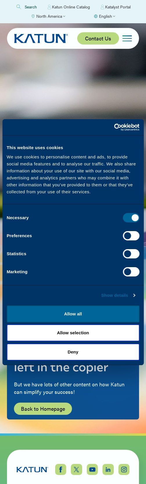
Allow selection (73, 332)
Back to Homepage (43, 408)
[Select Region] (48, 16)
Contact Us (98, 38)
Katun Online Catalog (69, 6)
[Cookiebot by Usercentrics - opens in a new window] (114, 127)
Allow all (73, 313)
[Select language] (104, 16)
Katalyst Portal (116, 6)
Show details (114, 295)
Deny (73, 351)
